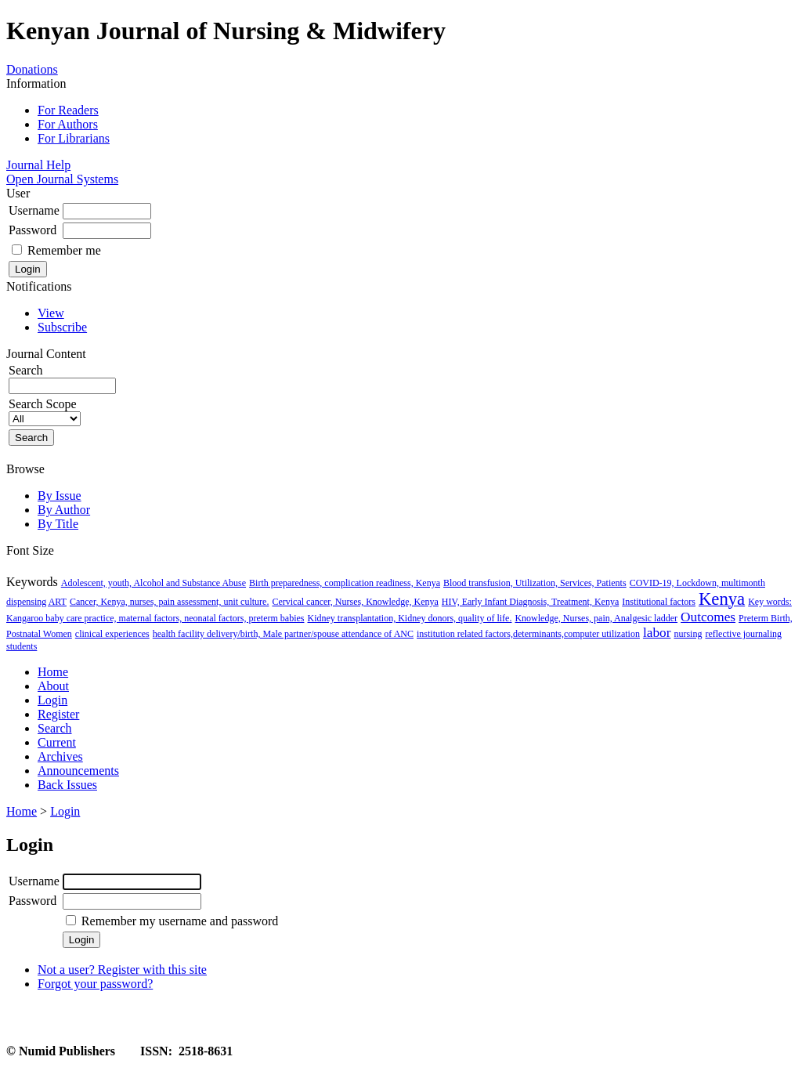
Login (52, 700)
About (53, 686)
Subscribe (62, 327)
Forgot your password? (95, 983)
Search (55, 728)
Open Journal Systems (62, 179)
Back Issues (67, 784)
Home (53, 671)
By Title (58, 523)
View (51, 313)
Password (32, 230)
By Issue (59, 495)
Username (34, 210)
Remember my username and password (179, 921)
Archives (60, 756)
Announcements (78, 770)
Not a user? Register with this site (122, 969)
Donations (32, 69)
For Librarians (74, 138)
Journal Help (38, 165)
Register (58, 714)
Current (57, 742)
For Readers (68, 110)
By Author (64, 509)
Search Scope (45, 411)
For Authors (68, 124)
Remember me (64, 250)
